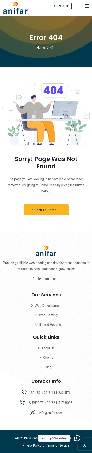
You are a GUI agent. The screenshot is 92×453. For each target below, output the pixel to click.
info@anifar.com (50, 413)
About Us (48, 348)
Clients (48, 357)
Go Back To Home (46, 210)
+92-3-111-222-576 (56, 393)
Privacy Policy (32, 445)
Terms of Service (57, 445)
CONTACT (61, 6)
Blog (48, 367)
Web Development (48, 306)
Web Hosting (48, 315)
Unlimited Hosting (48, 325)
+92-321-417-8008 (58, 403)
